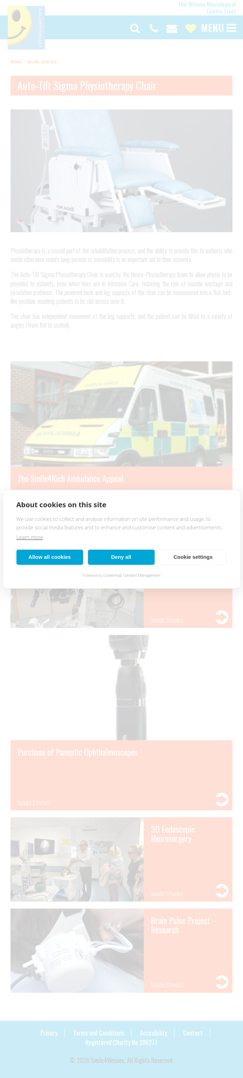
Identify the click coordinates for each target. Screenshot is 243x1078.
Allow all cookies (49, 557)
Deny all (121, 557)
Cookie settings (193, 557)
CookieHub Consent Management (131, 575)
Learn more (29, 537)
